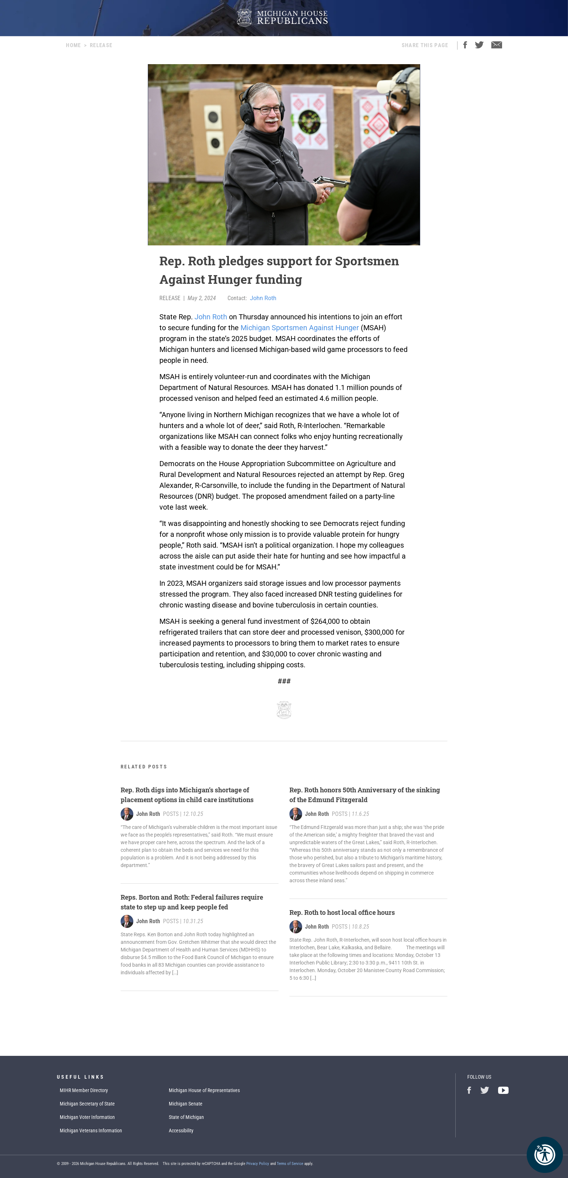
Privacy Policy (257, 1163)
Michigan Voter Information (87, 1117)
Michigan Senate (185, 1104)
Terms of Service (290, 1163)
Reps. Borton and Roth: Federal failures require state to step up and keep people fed (192, 902)
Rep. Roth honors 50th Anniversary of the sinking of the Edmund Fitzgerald (364, 794)
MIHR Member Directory (84, 1090)
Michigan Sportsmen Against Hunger (300, 327)
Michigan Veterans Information (91, 1130)
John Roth (263, 298)
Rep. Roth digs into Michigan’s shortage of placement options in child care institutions (187, 794)
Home (73, 45)
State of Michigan (186, 1117)
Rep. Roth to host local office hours (342, 912)
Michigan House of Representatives (204, 1090)
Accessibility (181, 1130)
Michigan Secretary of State (87, 1104)
